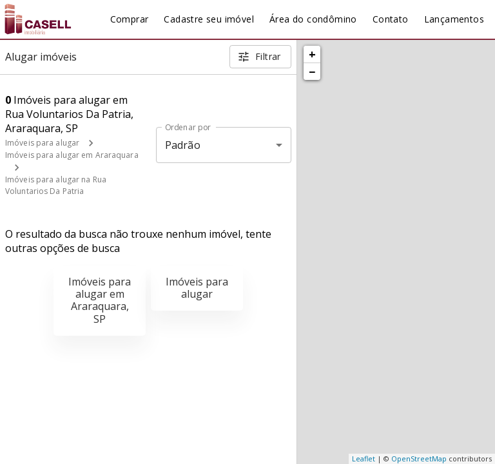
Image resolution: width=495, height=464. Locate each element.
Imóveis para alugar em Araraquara (72, 155)
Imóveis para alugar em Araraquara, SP (99, 300)
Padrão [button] (182, 145)
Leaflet (363, 458)
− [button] (312, 71)
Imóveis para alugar (42, 142)
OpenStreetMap (419, 458)
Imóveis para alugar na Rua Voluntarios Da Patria (55, 185)
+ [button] (312, 54)
